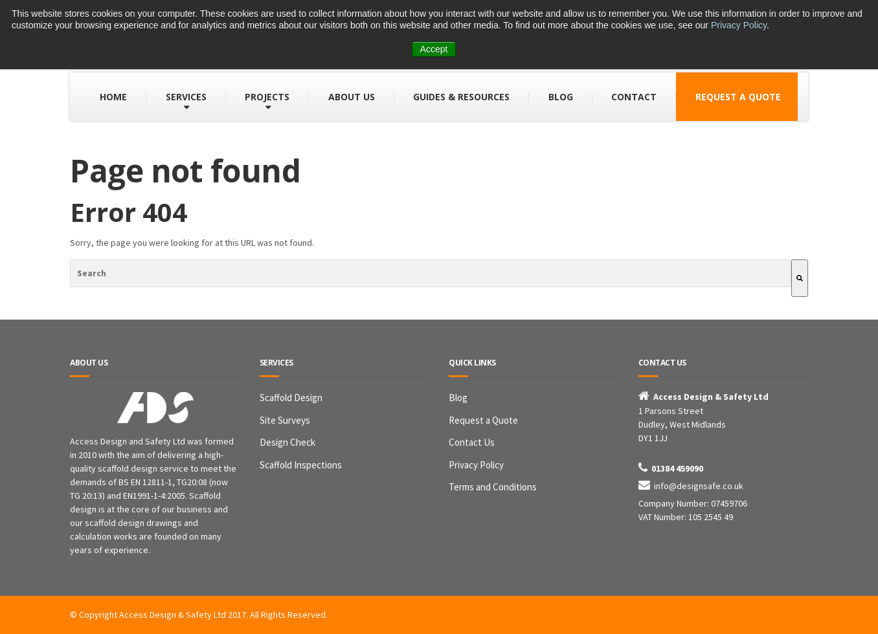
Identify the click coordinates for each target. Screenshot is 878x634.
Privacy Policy (739, 25)
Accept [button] (434, 49)
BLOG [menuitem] (560, 97)
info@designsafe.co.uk (698, 486)
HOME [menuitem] (113, 97)
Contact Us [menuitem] (472, 442)
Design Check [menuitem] (287, 442)
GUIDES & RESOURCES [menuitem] (461, 97)
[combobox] (430, 273)
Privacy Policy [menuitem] (476, 465)
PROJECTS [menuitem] (267, 97)
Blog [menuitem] (458, 397)
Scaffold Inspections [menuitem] (301, 465)
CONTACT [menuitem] (634, 97)
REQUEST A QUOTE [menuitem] (738, 97)
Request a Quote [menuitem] (483, 420)
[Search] (799, 278)
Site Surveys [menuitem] (285, 420)
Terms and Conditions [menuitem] (493, 487)
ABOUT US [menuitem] (351, 97)
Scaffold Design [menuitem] (291, 397)
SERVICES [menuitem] (186, 97)
